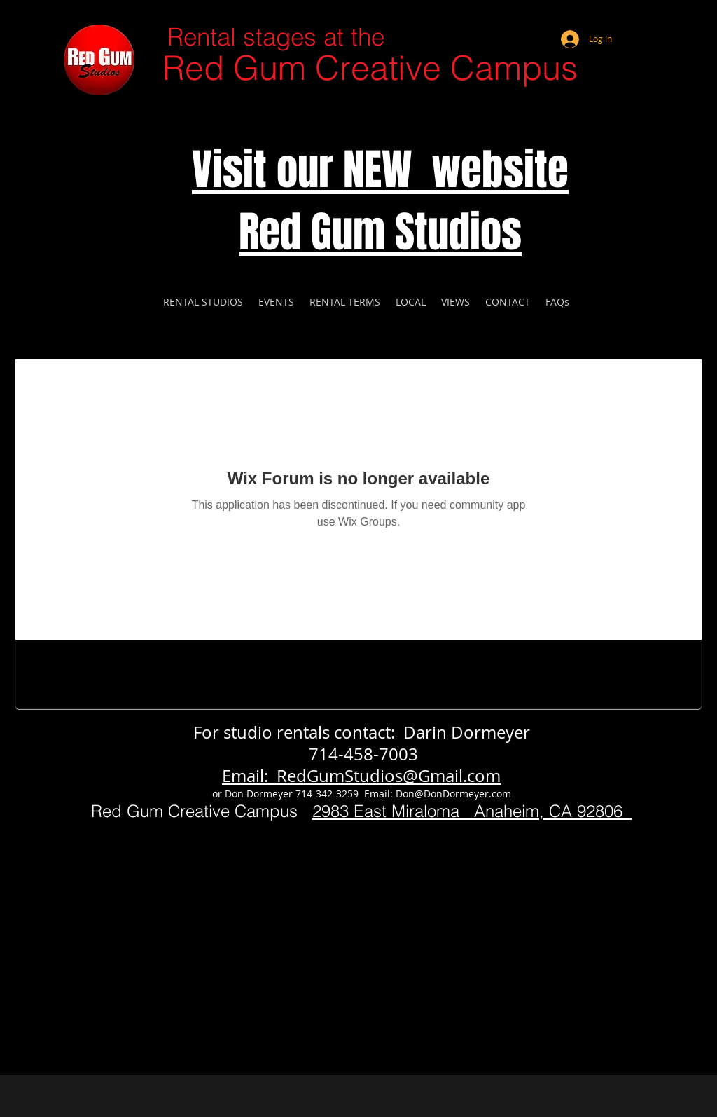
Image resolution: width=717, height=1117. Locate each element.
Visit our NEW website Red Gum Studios (380, 201)
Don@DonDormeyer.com (453, 793)
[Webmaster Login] (635, 21)
